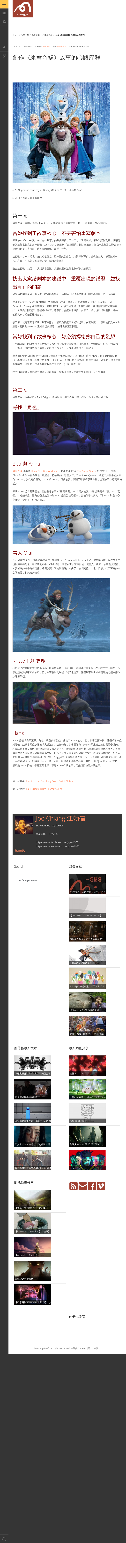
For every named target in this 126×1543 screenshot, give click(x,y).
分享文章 (25, 35)
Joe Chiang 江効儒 (60, 818)
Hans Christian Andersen (45, 471)
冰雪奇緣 (17, 471)
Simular (82, 1348)
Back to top (4, 1538)
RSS (4, 21)
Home (15, 35)
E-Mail (4, 12)
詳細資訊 (20, 850)
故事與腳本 (47, 35)
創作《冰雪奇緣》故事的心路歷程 (57, 57)
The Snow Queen (86, 471)
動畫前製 (36, 35)
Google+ (4, 56)
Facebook (4, 47)
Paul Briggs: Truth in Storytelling (44, 788)
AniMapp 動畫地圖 (23, 8)
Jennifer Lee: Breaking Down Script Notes (49, 781)
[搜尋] (35, 881)
